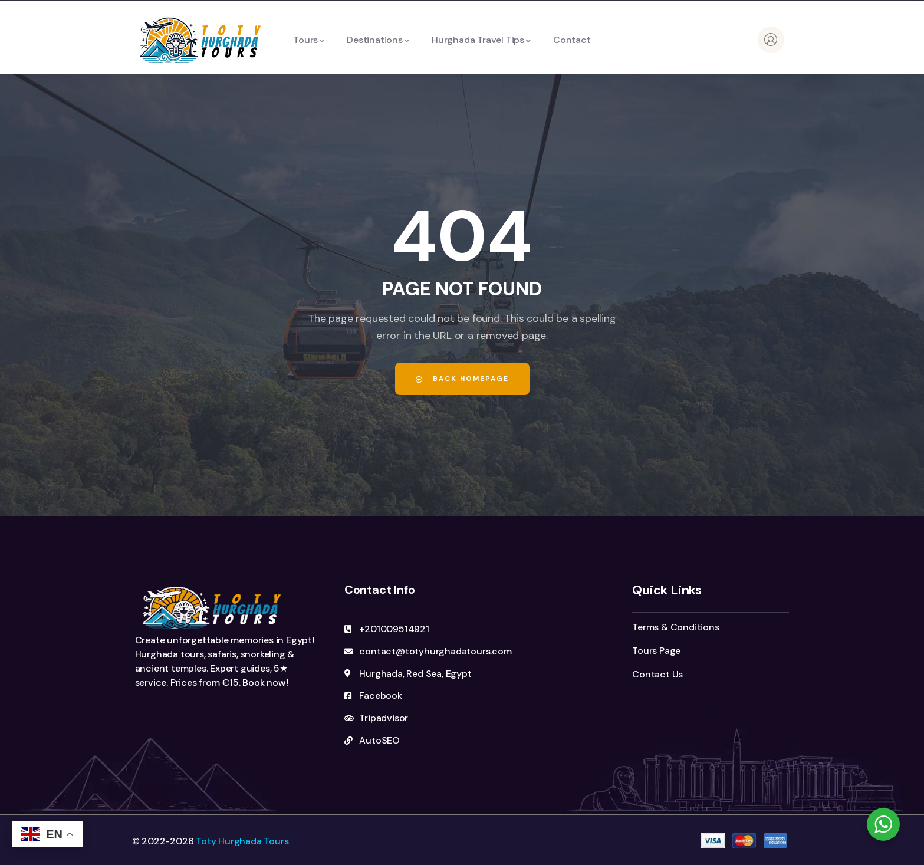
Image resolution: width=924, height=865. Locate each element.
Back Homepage (462, 378)
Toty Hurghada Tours (242, 841)
